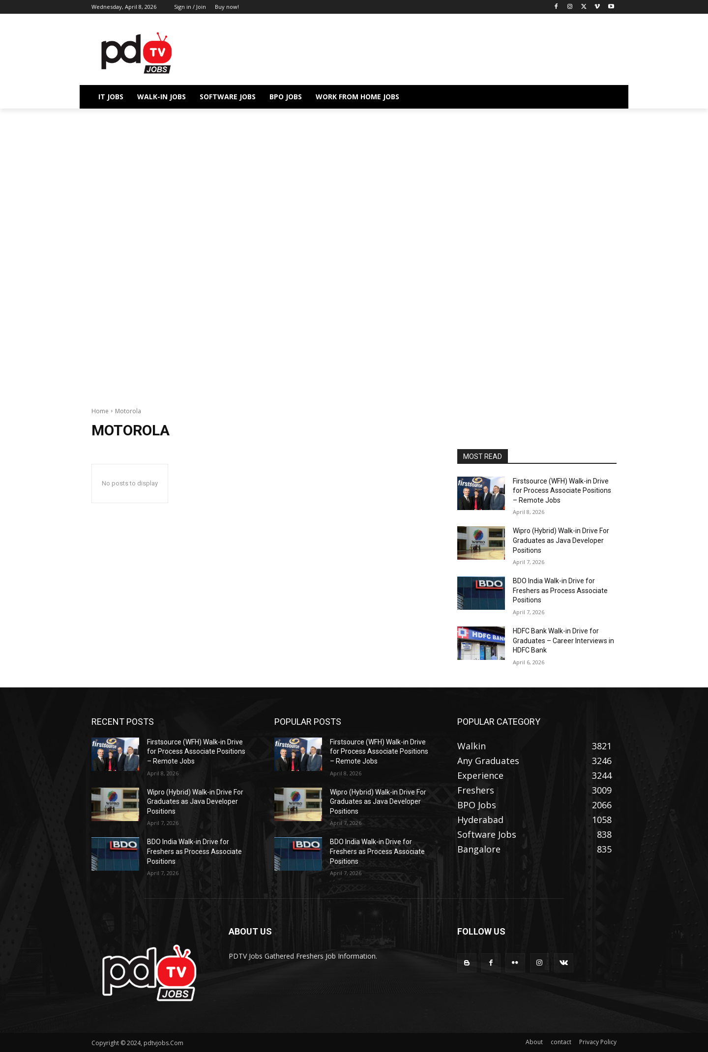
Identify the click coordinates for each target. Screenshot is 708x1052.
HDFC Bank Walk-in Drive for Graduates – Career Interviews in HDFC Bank (563, 640)
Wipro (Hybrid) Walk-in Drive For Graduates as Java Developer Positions (561, 540)
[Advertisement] (354, 181)
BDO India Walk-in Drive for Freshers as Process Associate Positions (560, 590)
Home (100, 411)
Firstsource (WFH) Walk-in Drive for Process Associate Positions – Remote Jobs (562, 490)
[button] (605, 97)
